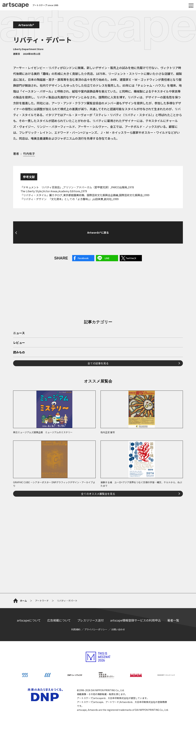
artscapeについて (29, 620)
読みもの (19, 352)
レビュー (19, 343)
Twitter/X (130, 258)
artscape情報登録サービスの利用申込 (135, 620)
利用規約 (75, 629)
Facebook (83, 258)
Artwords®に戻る (98, 232)
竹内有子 (29, 153)
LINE (107, 258)
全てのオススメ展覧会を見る (98, 494)
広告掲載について (59, 620)
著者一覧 (173, 620)
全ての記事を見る (98, 363)
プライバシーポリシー (95, 629)
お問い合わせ (118, 629)
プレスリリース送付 (90, 620)
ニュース (19, 333)
